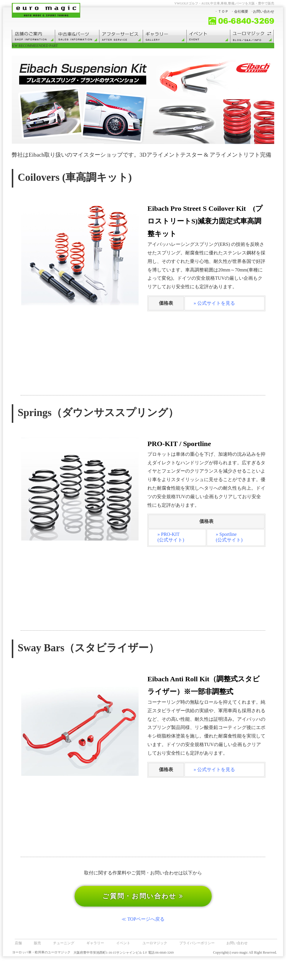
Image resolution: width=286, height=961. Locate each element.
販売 (37, 943)
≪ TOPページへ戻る (143, 919)
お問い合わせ (263, 11)
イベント (123, 943)
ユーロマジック (154, 943)
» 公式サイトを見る (214, 303)
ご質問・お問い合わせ (143, 896)
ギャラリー (95, 943)
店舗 (18, 943)
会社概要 (241, 11)
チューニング (63, 943)
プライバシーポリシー (197, 943)
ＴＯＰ (223, 11)
